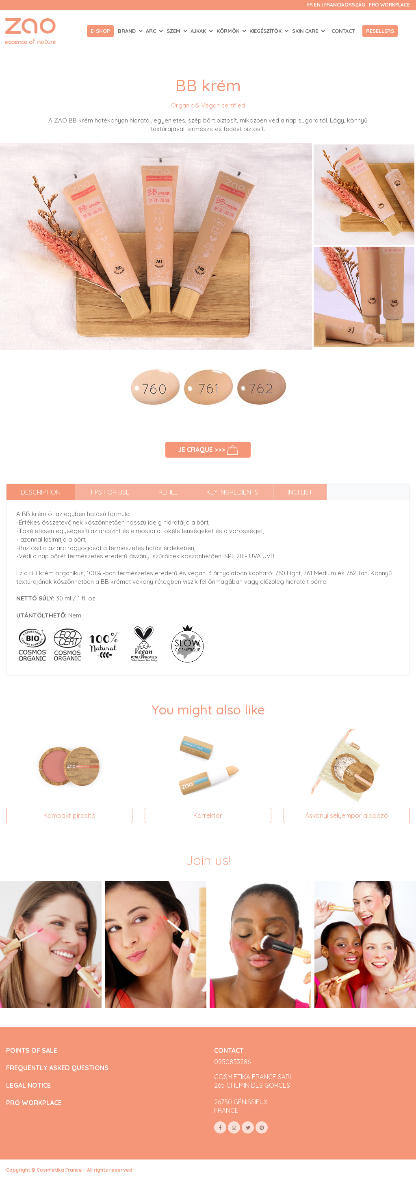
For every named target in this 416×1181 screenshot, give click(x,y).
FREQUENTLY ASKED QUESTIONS (57, 1068)
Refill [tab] (168, 492)
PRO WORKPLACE (34, 1103)
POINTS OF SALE (31, 1050)
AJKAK (199, 31)
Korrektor (207, 815)
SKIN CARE (306, 31)
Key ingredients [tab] (232, 492)
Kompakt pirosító (69, 815)
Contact (343, 31)
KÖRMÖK (229, 31)
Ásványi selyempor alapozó (346, 815)
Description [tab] (41, 492)
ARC (152, 31)
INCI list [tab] (300, 492)
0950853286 (232, 1062)
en (317, 5)
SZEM (174, 31)
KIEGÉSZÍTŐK (266, 31)
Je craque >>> (208, 450)
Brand (127, 31)
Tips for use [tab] (110, 492)
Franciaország (345, 5)
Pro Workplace (389, 5)
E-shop (100, 31)
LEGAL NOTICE (28, 1085)
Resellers (380, 31)
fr (310, 5)
